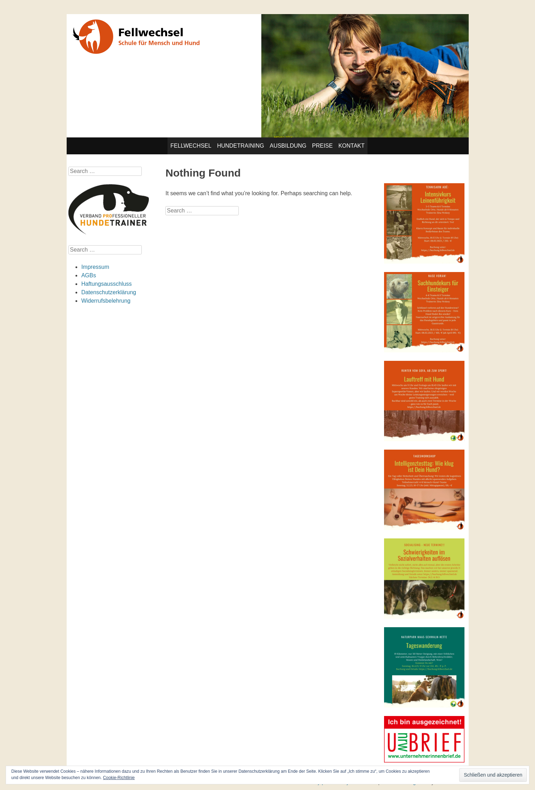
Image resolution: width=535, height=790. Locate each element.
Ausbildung (288, 146)
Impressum (95, 267)
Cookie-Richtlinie (119, 777)
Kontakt (351, 146)
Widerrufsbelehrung (105, 301)
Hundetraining (240, 146)
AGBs (88, 275)
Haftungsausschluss (106, 284)
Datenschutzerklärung (108, 292)
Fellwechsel (190, 146)
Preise (322, 146)
